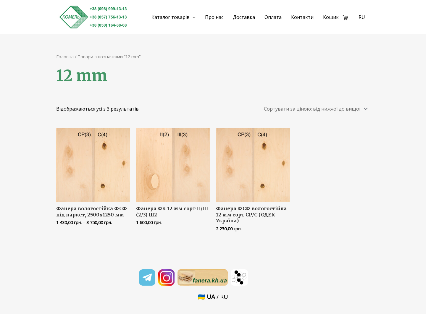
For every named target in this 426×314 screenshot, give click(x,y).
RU (362, 17)
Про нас (214, 17)
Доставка (244, 17)
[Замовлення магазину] (315, 109)
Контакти (302, 17)
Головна (65, 56)
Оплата (273, 17)
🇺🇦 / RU (213, 297)
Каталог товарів (170, 17)
